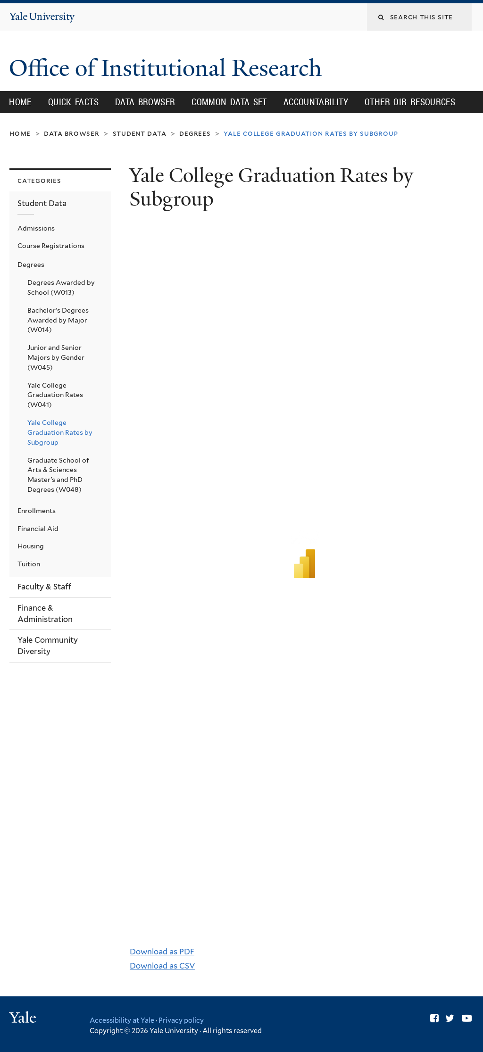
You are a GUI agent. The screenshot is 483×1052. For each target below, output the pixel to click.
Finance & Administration (45, 613)
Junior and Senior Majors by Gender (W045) (55, 357)
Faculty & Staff (44, 586)
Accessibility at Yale (122, 1020)
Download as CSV (162, 965)
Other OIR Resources (410, 102)
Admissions (36, 228)
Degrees (194, 133)
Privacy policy (181, 1020)
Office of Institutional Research (168, 68)
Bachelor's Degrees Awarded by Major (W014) (58, 320)
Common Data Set (229, 102)
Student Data (140, 133)
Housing (30, 546)
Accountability (315, 102)
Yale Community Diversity (47, 645)
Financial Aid (37, 528)
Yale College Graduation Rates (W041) (55, 395)
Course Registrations (50, 245)
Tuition (28, 564)
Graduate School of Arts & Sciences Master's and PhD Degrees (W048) (58, 475)
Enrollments (36, 510)
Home (20, 102)
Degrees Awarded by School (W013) (61, 287)
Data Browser (145, 102)
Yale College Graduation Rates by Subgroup (59, 432)
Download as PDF (162, 951)
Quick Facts (73, 102)
